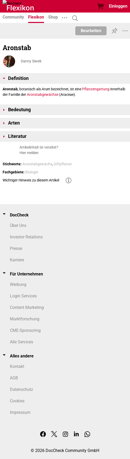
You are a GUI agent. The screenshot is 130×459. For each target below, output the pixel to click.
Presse (16, 248)
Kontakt (17, 366)
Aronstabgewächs (37, 164)
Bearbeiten (91, 30)
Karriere (17, 259)
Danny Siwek (31, 61)
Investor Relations (26, 236)
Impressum (20, 412)
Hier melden (29, 153)
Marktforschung (24, 318)
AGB (14, 377)
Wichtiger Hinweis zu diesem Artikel (31, 180)
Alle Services (21, 341)
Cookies (17, 400)
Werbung (18, 284)
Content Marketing (27, 307)
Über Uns (18, 225)
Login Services (23, 295)
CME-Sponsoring (25, 330)
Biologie (31, 172)
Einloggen (118, 6)
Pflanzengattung (95, 89)
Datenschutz (21, 389)
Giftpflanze (63, 164)
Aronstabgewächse (42, 94)
